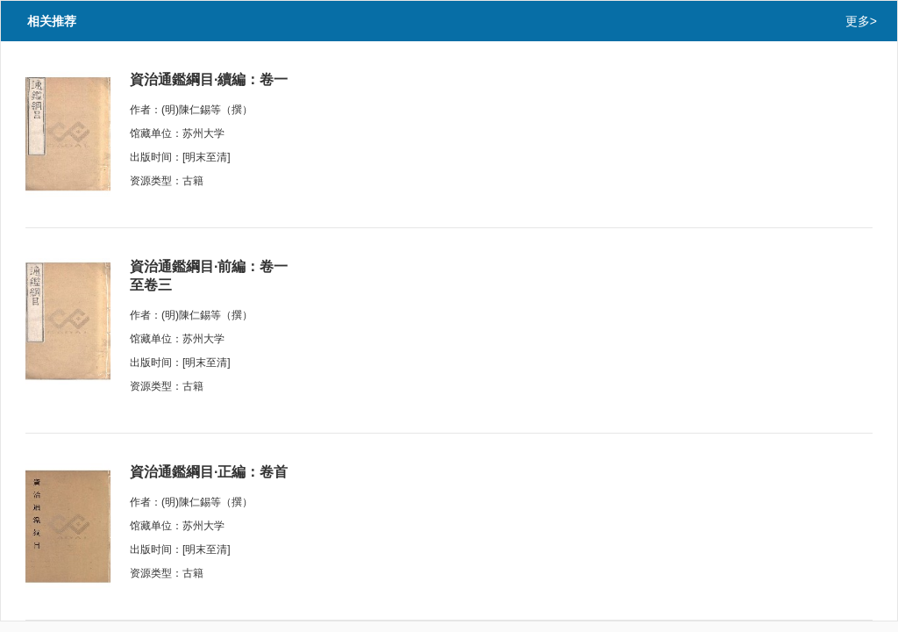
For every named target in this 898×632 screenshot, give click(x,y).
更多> (861, 21)
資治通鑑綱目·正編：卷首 (209, 471)
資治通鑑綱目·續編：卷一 (209, 79)
